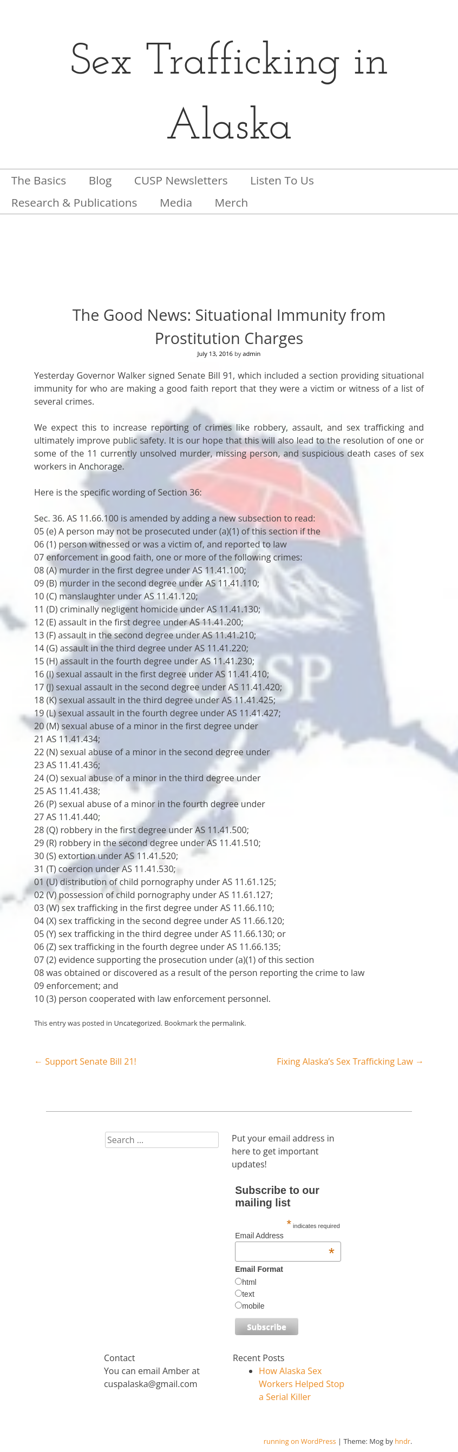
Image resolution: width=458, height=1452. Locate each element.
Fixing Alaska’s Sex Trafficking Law (350, 1061)
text (248, 1294)
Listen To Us (282, 180)
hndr (402, 1441)
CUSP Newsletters (181, 180)
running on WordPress (300, 1441)
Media (176, 202)
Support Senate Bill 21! (85, 1061)
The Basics (38, 180)
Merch (231, 202)
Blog (100, 180)
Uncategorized (137, 1023)
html (249, 1282)
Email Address (285, 1235)
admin (251, 353)
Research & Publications (74, 202)
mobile (253, 1306)
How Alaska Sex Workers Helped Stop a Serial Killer (301, 1384)
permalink (228, 1023)
